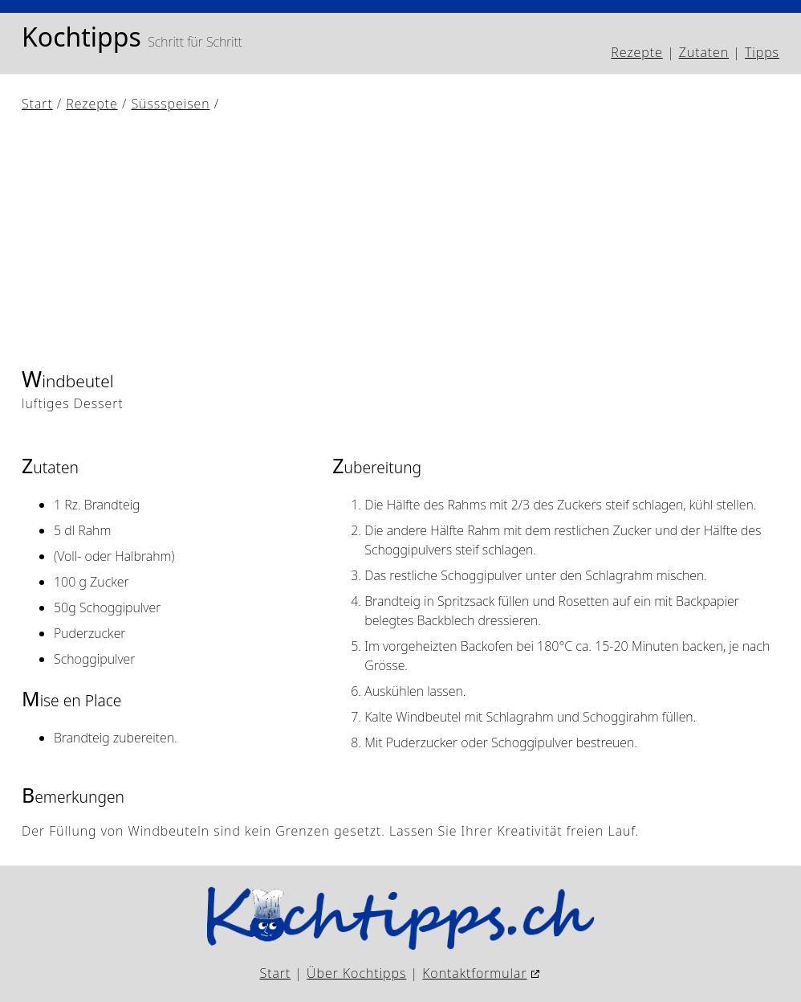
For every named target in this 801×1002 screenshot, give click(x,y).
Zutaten (704, 52)
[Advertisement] (400, 238)
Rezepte (636, 52)
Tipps (762, 52)
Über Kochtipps (356, 973)
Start (37, 103)
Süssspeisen (170, 103)
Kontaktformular (474, 973)
